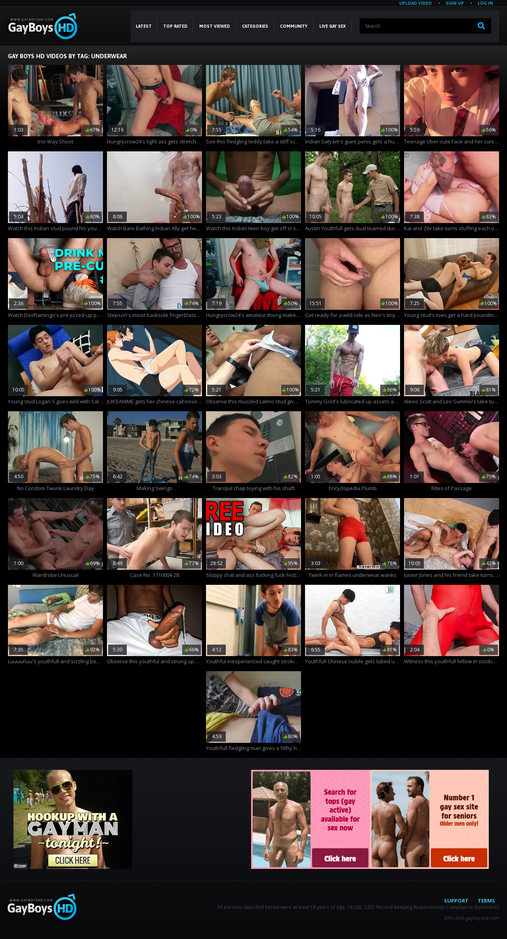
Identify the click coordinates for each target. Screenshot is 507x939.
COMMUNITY (293, 26)
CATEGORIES (255, 26)
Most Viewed (214, 26)
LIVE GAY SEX (332, 26)
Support (456, 900)
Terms (486, 900)
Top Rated (175, 26)
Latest (144, 26)
